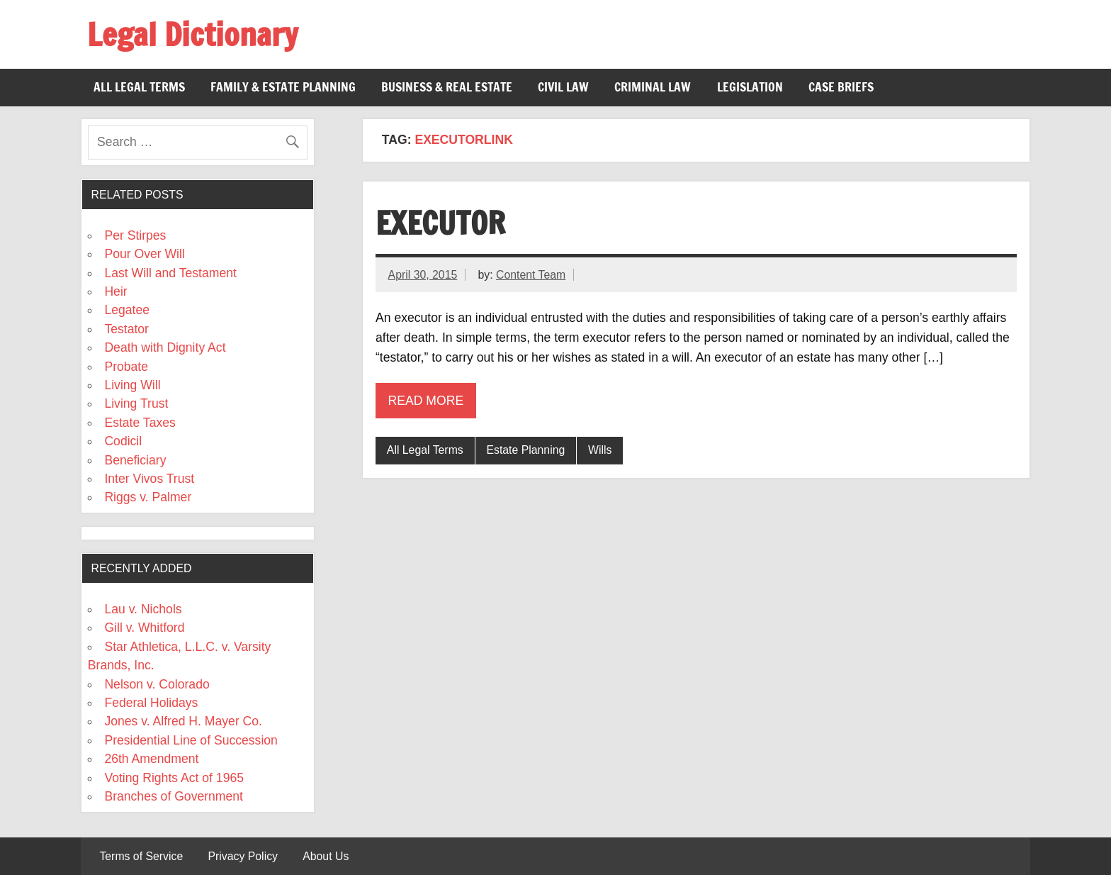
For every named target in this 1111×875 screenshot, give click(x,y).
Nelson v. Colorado (156, 684)
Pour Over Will (144, 254)
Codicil (123, 441)
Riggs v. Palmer (147, 497)
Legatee (127, 310)
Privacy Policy (243, 856)
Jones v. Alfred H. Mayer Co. (183, 721)
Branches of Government (173, 796)
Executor (440, 223)
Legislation (750, 87)
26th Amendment (151, 759)
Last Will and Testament (170, 273)
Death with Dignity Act (164, 347)
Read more (426, 401)
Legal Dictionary (192, 34)
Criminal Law (652, 87)
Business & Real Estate (446, 87)
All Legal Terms (139, 87)
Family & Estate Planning (283, 87)
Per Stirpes (135, 235)
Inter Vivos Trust (149, 479)
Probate (126, 367)
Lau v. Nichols (142, 609)
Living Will (132, 385)
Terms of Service (141, 856)
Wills (599, 450)
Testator (126, 329)
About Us (326, 856)
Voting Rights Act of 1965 (174, 778)
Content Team (530, 275)
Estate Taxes (139, 423)
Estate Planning (525, 450)
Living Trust (136, 403)
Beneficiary (135, 460)
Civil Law (563, 87)
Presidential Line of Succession (191, 740)
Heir (115, 291)
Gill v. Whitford (144, 627)
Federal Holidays (151, 703)
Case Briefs (841, 87)
